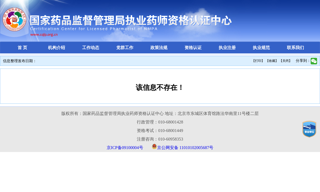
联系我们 (295, 47)
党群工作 (124, 47)
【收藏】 (272, 61)
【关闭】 (285, 61)
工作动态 (90, 47)
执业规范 (261, 47)
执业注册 (227, 47)
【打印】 (258, 61)
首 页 (22, 47)
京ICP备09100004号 (125, 147)
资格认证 (193, 47)
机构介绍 (56, 47)
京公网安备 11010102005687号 (185, 147)
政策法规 (158, 47)
